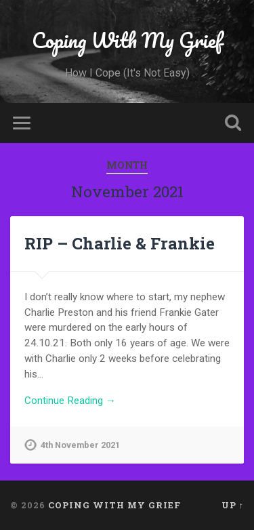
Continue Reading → (70, 400)
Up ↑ (232, 505)
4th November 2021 (80, 445)
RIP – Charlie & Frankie (119, 243)
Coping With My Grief (127, 40)
